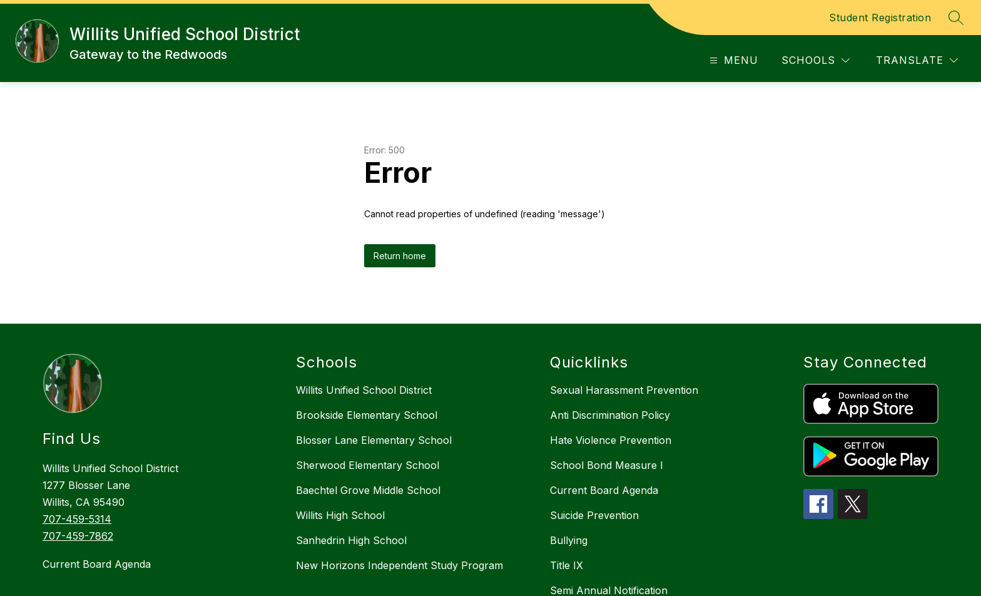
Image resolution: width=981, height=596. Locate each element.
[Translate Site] (917, 60)
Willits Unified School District (364, 390)
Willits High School (340, 515)
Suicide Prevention (594, 515)
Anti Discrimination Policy (610, 415)
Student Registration (880, 17)
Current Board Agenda (97, 564)
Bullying (568, 540)
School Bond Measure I (606, 465)
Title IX (566, 565)
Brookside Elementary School (366, 415)
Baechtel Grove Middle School (368, 490)
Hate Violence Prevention (610, 440)
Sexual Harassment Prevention (624, 390)
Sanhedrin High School (351, 540)
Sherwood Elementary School (367, 465)
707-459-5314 (77, 519)
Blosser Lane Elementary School (374, 440)
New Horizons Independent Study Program (399, 565)
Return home (400, 255)
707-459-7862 (78, 536)
